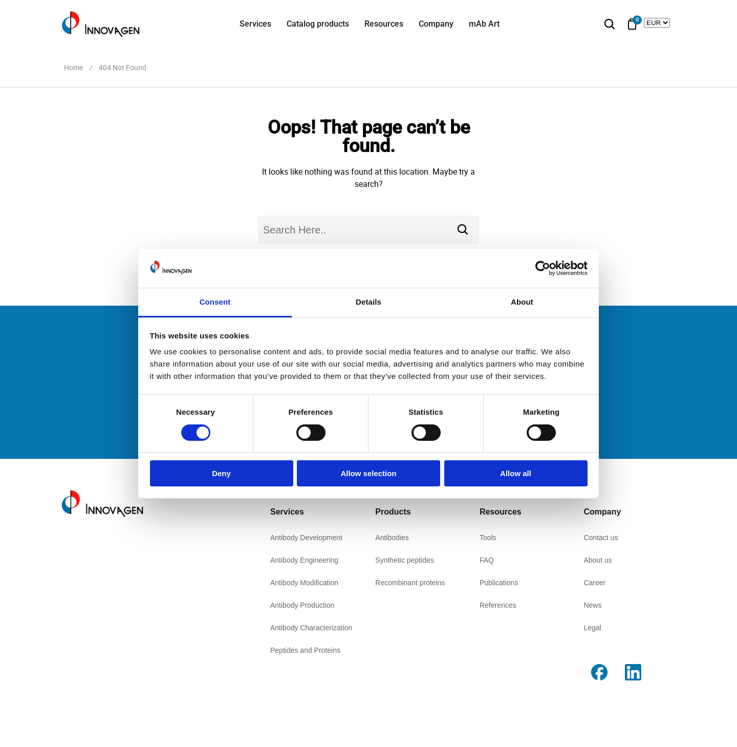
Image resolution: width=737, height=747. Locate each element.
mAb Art (484, 24)
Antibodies (391, 537)
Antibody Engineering (304, 560)
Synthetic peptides (404, 560)
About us (597, 560)
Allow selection (368, 473)
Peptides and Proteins (305, 650)
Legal (592, 628)
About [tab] (522, 301)
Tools (488, 537)
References (498, 605)
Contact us (600, 537)
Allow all (515, 473)
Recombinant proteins (410, 583)
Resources (383, 24)
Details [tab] (368, 301)
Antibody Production (302, 605)
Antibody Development (306, 537)
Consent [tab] (215, 301)
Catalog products (318, 24)
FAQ (487, 560)
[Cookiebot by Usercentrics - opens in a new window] (543, 268)
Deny (221, 473)
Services (255, 24)
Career (594, 583)
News (592, 605)
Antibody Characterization (311, 628)
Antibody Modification (304, 583)
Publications (499, 583)
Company (436, 24)
